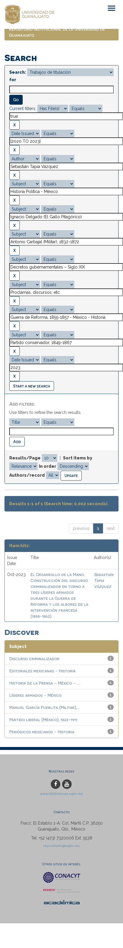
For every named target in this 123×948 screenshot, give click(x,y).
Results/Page (25, 458)
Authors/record (27, 475)
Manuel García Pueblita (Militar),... (44, 707)
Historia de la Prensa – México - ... (44, 682)
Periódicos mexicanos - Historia (41, 731)
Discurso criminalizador (34, 658)
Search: (17, 72)
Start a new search (31, 386)
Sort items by (77, 458)
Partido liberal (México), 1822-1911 (43, 719)
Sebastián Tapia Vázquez (103, 580)
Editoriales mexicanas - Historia (42, 670)
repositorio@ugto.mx (61, 846)
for (12, 79)
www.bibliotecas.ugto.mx (61, 794)
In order (47, 466)
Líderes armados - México (35, 695)
